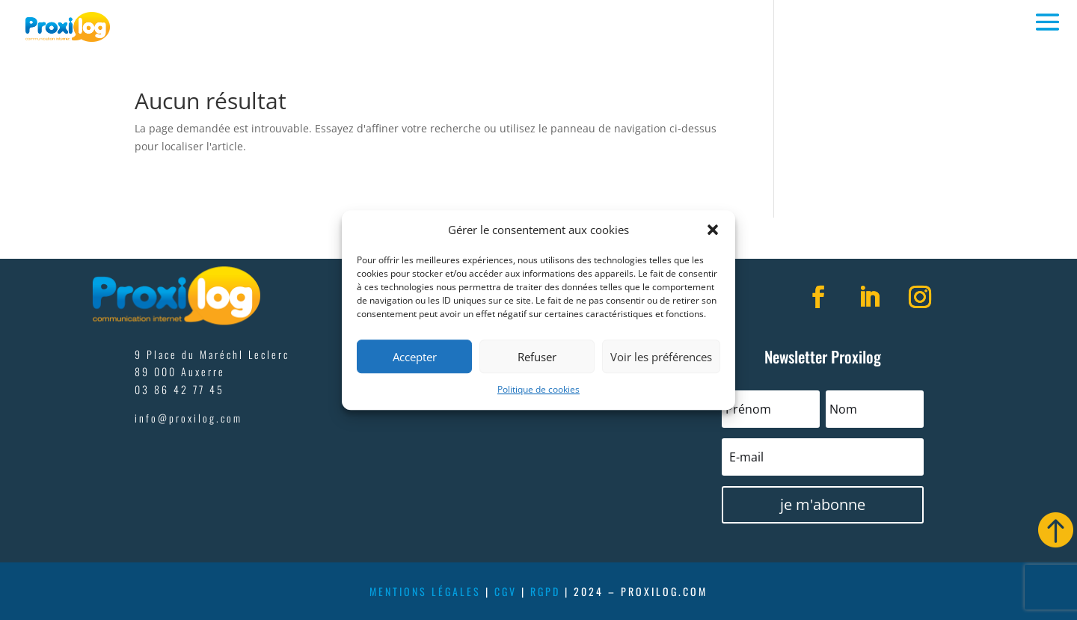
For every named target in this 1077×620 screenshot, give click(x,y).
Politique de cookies (538, 390)
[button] (712, 230)
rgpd (545, 591)
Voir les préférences (661, 356)
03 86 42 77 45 (179, 389)
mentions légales (425, 591)
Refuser (537, 356)
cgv (505, 591)
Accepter (415, 356)
